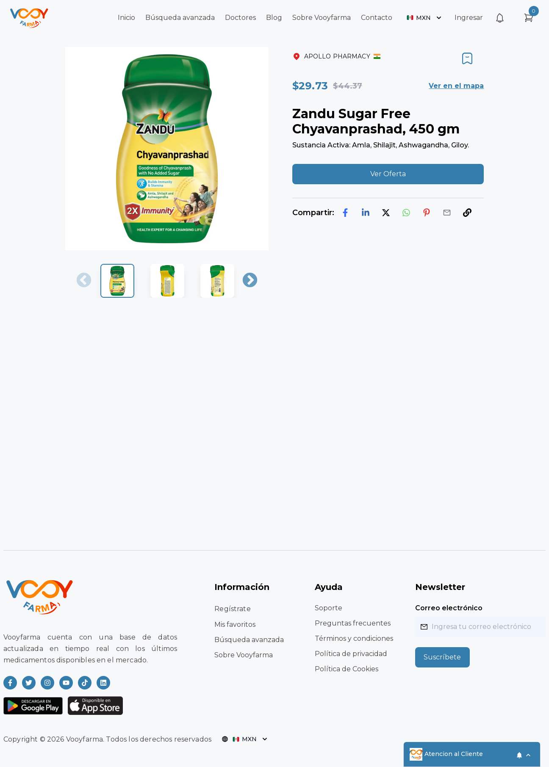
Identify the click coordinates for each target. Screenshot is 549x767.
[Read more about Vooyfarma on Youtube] (66, 682)
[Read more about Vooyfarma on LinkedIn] (103, 682)
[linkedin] (365, 212)
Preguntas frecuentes (353, 623)
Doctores (240, 18)
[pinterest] (426, 212)
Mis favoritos (234, 624)
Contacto (376, 18)
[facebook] (345, 212)
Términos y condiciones (354, 638)
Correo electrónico (448, 608)
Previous (84, 281)
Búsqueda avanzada (180, 18)
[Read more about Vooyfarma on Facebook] (10, 682)
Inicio (126, 18)
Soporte (328, 608)
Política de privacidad (351, 654)
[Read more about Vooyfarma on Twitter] (29, 682)
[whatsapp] (406, 212)
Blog (274, 18)
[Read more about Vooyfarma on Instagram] (47, 682)
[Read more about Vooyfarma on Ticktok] (85, 682)
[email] (447, 212)
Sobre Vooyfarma (321, 18)
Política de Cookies (346, 669)
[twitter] (386, 212)
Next (250, 281)
